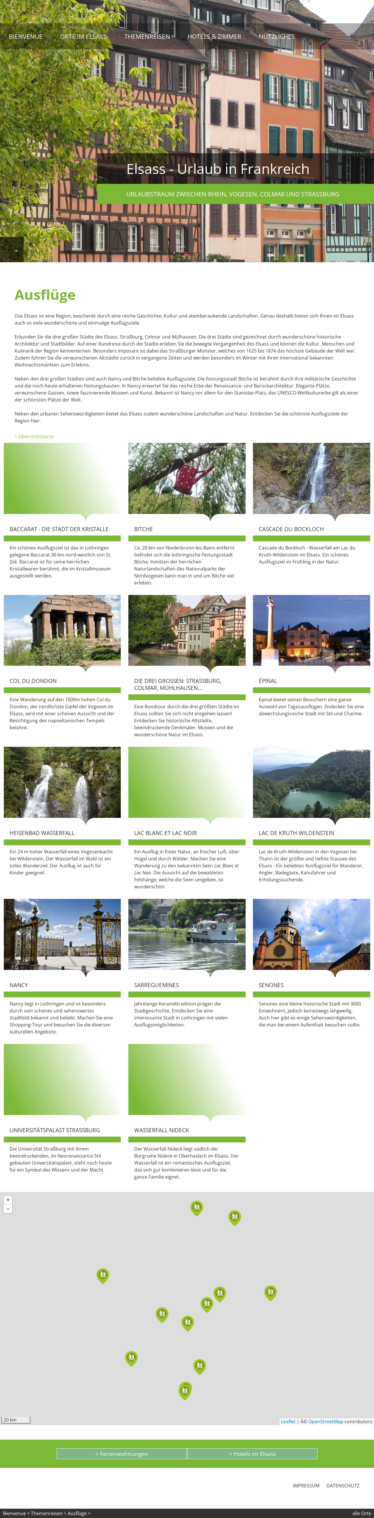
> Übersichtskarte (34, 436)
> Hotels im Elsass (252, 1453)
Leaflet (288, 1421)
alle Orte (361, 1513)
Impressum (306, 1485)
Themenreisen (147, 36)
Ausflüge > (79, 1513)
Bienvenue (26, 36)
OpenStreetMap (325, 1421)
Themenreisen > (49, 1513)
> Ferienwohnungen (121, 1453)
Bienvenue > (16, 1513)
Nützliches (277, 36)
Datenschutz (342, 1485)
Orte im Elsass (83, 36)
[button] (162, 1315)
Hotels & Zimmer (214, 36)
